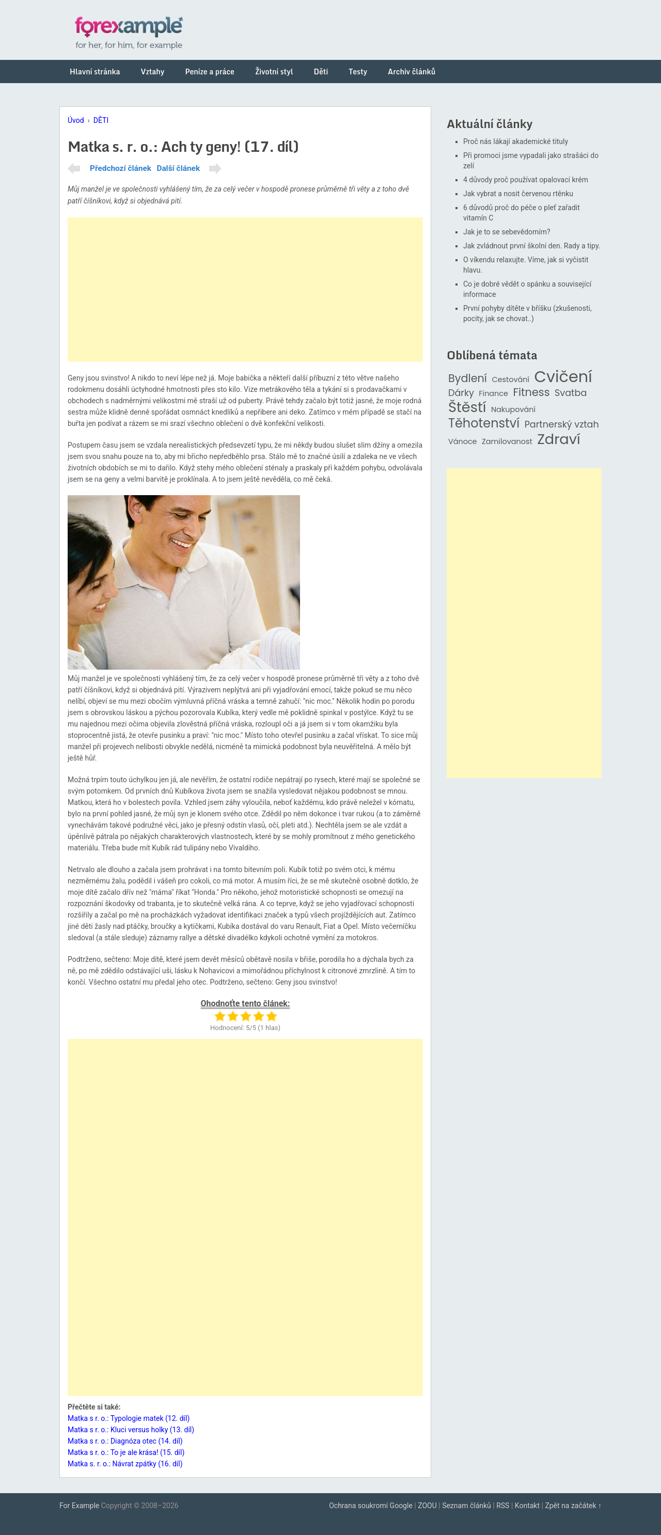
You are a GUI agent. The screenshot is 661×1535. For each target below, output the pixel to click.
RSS (502, 1505)
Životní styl (274, 71)
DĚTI (100, 120)
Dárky (461, 393)
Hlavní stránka (95, 71)
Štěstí (467, 407)
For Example (79, 1505)
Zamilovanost (507, 441)
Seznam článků (466, 1505)
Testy (358, 71)
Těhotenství (484, 423)
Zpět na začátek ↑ (573, 1505)
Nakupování (513, 409)
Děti (321, 71)
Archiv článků (411, 71)
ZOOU (427, 1505)
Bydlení (467, 378)
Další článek (178, 168)
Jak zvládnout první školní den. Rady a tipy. (532, 246)
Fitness (531, 392)
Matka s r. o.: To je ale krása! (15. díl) (126, 1452)
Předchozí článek (120, 168)
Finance (493, 393)
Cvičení (563, 377)
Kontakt (527, 1505)
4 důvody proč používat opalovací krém (525, 180)
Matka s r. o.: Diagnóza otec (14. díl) (125, 1441)
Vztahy (153, 71)
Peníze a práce (209, 71)
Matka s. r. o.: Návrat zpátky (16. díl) (125, 1464)
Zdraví (558, 439)
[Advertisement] (245, 289)
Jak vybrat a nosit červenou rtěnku (518, 193)
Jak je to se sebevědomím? (506, 232)
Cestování (510, 379)
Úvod (76, 120)
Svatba (571, 393)
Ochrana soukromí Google (371, 1505)
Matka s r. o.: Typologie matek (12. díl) (129, 1418)
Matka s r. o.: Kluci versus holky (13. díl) (131, 1430)
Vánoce (462, 441)
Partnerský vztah (562, 424)
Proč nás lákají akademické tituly (515, 141)
